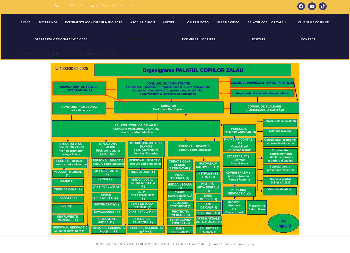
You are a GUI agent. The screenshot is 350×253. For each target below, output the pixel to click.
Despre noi (48, 22)
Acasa (26, 22)
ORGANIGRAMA (134, 39)
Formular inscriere (199, 39)
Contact (308, 39)
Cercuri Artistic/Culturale (98, 53)
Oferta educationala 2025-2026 (61, 39)
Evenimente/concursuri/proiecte (93, 22)
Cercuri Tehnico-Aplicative (45, 53)
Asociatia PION (142, 22)
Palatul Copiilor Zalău (269, 22)
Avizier (171, 22)
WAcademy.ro (242, 244)
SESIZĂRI (258, 39)
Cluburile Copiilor (313, 22)
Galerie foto (198, 22)
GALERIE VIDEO (228, 22)
